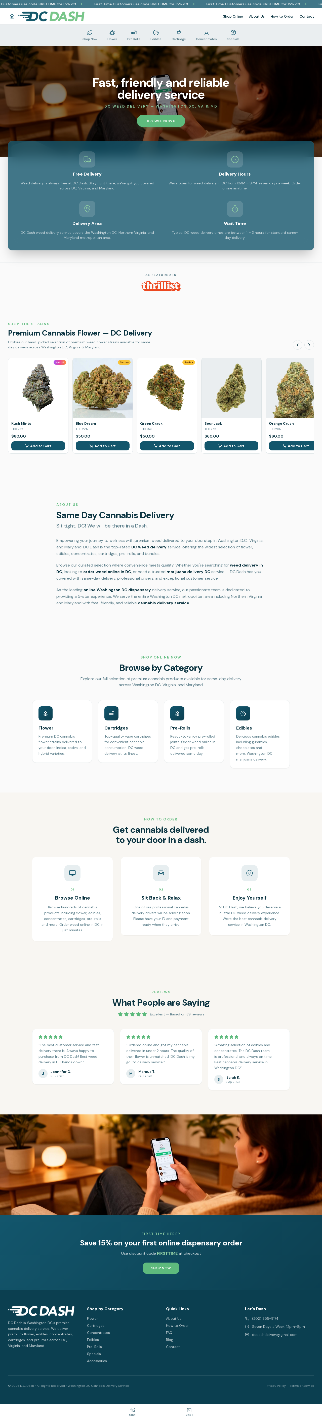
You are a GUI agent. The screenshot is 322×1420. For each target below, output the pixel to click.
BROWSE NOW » (161, 121)
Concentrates (98, 1332)
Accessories (97, 1361)
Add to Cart (38, 446)
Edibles (93, 1339)
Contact (307, 16)
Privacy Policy (276, 1386)
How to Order (282, 16)
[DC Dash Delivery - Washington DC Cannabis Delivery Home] (51, 16)
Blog (169, 1339)
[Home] (12, 16)
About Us (257, 16)
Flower (92, 1318)
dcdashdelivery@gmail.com (271, 1334)
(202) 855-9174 (261, 1318)
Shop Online (233, 16)
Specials (94, 1353)
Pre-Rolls (94, 1346)
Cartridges (95, 1325)
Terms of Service (302, 1386)
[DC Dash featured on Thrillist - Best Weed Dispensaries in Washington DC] (160, 286)
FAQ (169, 1332)
